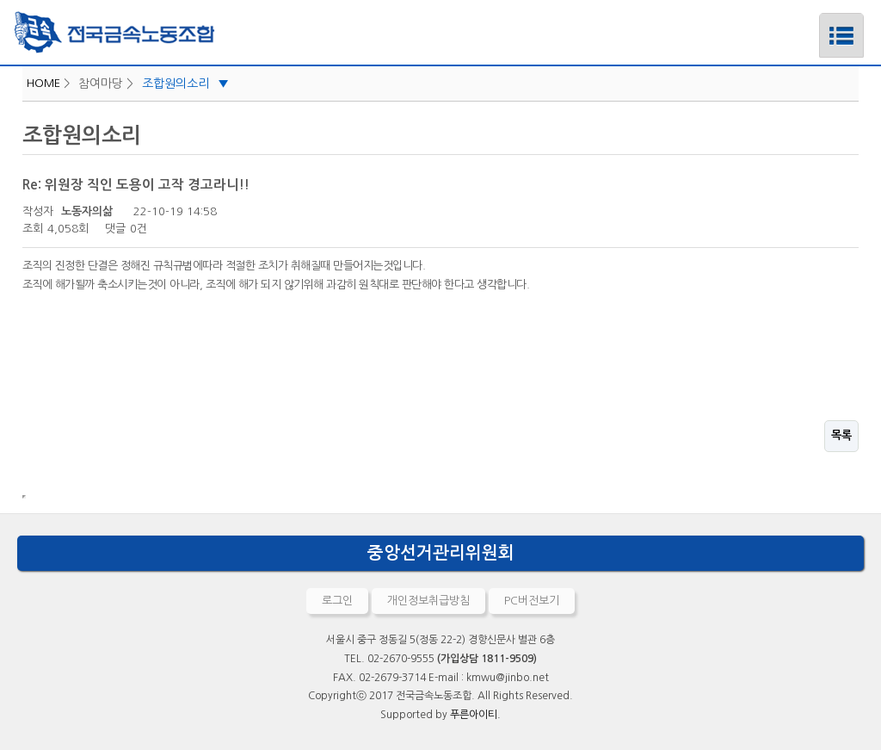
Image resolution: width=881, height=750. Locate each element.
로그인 (337, 600)
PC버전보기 (531, 600)
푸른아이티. (475, 715)
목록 (841, 435)
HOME (43, 83)
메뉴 (819, 20)
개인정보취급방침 (428, 600)
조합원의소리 (185, 83)
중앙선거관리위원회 (440, 552)
